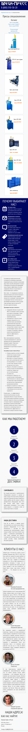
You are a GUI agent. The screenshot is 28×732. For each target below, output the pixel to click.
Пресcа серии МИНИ (14, 22)
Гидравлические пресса (6, 12)
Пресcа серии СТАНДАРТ (14, 24)
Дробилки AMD (14, 31)
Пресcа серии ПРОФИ (14, 26)
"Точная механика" (14, 29)
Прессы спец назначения (14, 32)
